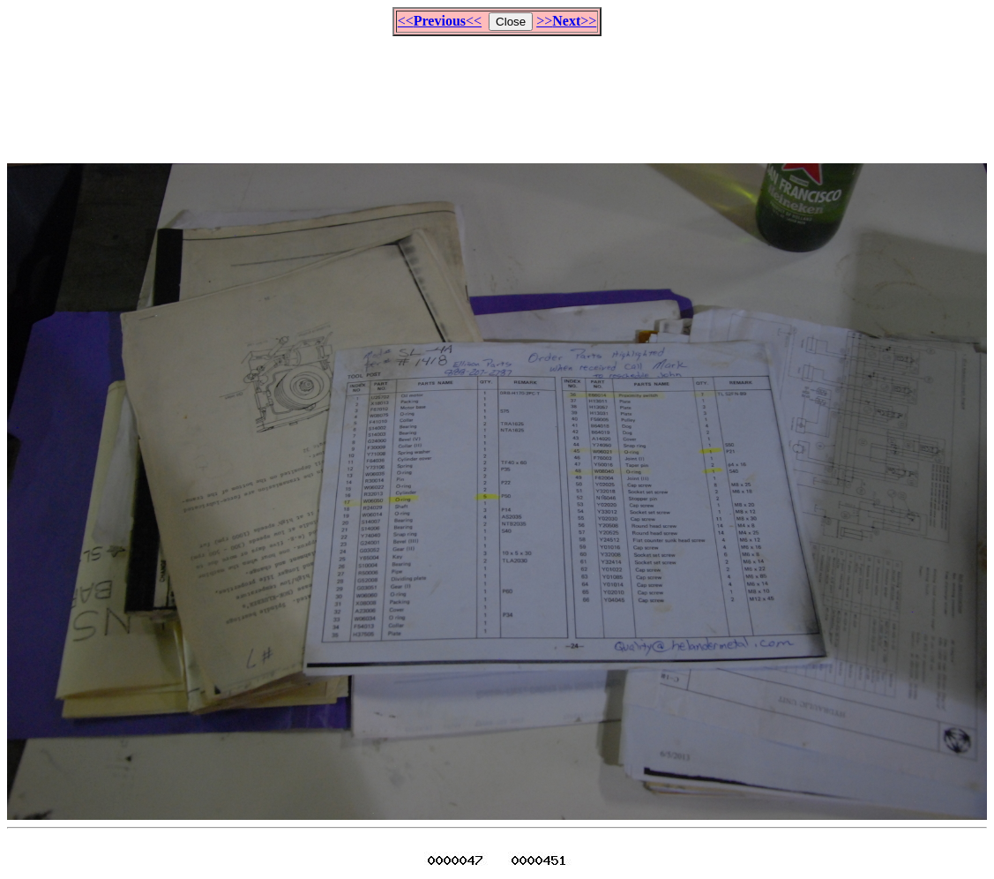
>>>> (566, 20)
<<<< (440, 20)
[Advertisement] (497, 91)
